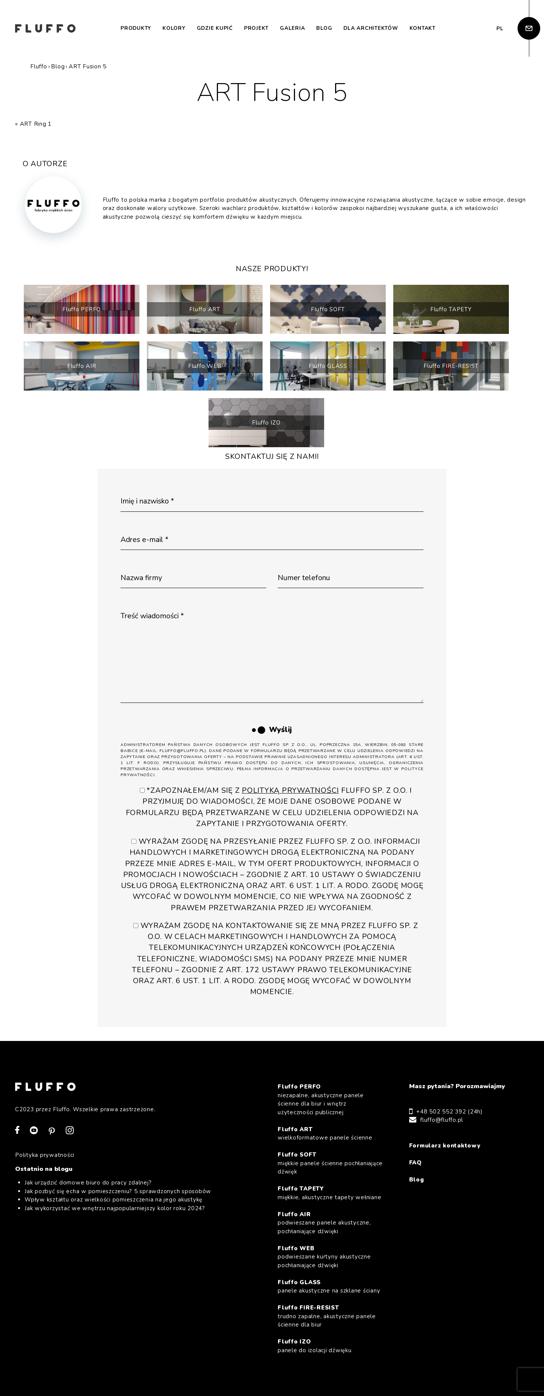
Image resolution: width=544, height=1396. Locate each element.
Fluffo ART (204, 309)
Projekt (256, 28)
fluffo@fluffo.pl (441, 1120)
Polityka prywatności (44, 1155)
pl (500, 28)
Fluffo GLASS (328, 366)
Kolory (173, 28)
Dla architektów (370, 28)
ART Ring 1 (36, 124)
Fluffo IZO (266, 422)
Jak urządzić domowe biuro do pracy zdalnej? (88, 1182)
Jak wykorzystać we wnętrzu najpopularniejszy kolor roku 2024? (115, 1208)
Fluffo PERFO (81, 309)
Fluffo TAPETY (451, 309)
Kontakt (423, 28)
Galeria (292, 28)
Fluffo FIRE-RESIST (451, 366)
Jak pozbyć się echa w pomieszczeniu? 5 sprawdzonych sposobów (118, 1191)
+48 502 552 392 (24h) (449, 1111)
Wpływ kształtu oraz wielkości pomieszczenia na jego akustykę (113, 1199)
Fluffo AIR (81, 366)
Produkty (136, 28)
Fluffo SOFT (328, 309)
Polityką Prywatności (290, 790)
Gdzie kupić (215, 28)
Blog (324, 28)
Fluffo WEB (205, 366)
